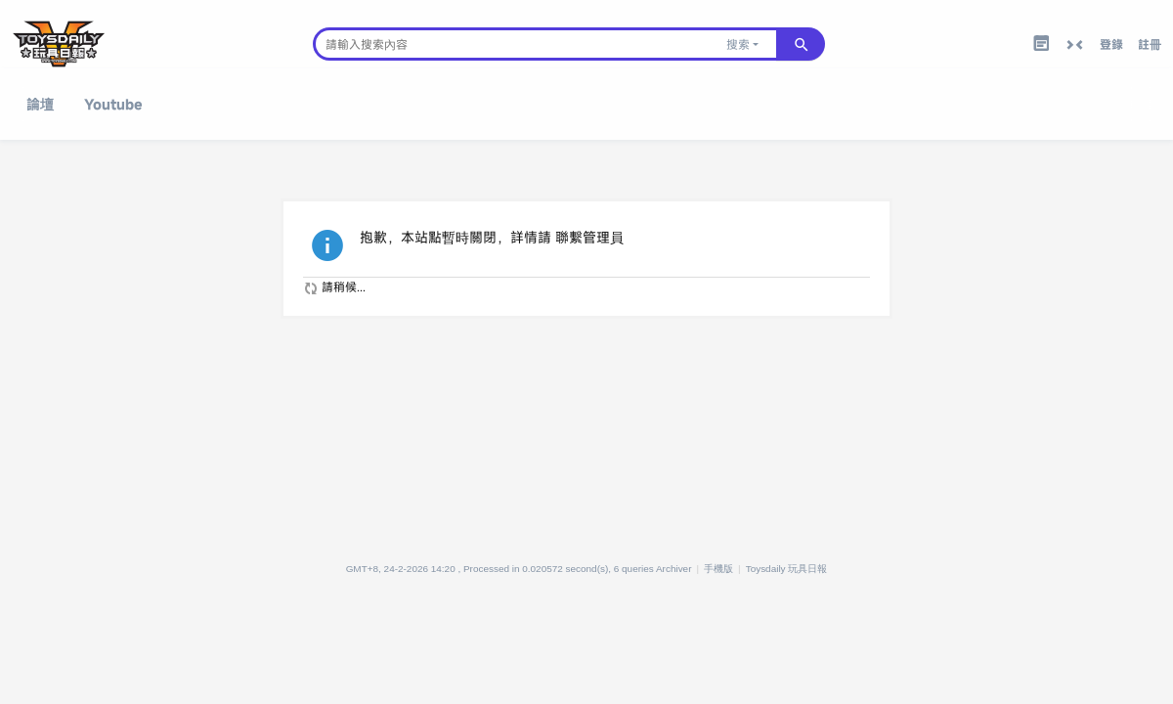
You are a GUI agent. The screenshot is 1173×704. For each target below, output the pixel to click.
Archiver (674, 568)
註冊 (1149, 44)
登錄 (1111, 44)
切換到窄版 (1074, 45)
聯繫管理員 (589, 237)
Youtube (113, 104)
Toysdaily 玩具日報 (787, 568)
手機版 (718, 568)
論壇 (40, 104)
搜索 (738, 44)
